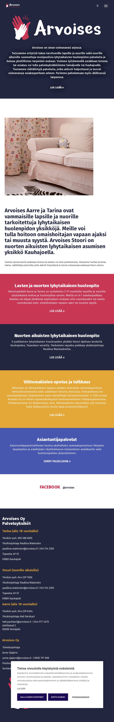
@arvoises (68, 487)
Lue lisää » (57, 87)
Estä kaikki (58, 697)
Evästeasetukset (81, 697)
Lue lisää (21, 688)
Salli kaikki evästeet (32, 697)
